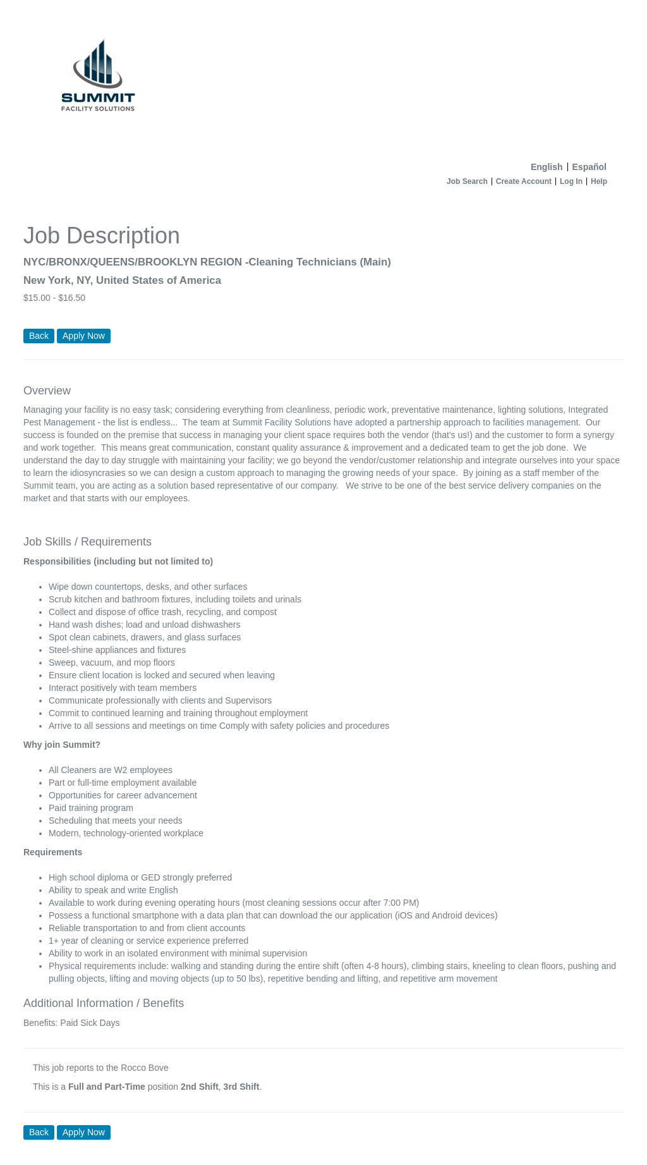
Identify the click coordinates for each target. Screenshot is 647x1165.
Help (599, 181)
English (547, 167)
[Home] (323, 78)
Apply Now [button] (84, 1132)
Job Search (467, 181)
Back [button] (39, 336)
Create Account (524, 181)
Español (589, 167)
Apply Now (84, 336)
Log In (571, 181)
